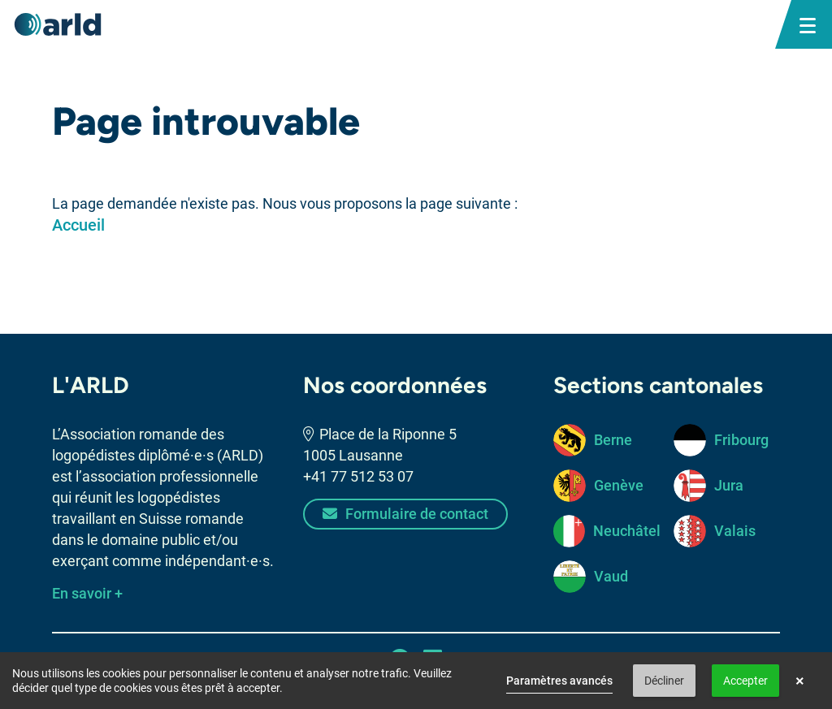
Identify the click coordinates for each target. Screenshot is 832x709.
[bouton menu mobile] (807, 24)
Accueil (78, 225)
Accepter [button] (745, 680)
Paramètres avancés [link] (559, 680)
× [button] (799, 680)
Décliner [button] (664, 680)
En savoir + (87, 593)
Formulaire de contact (405, 513)
